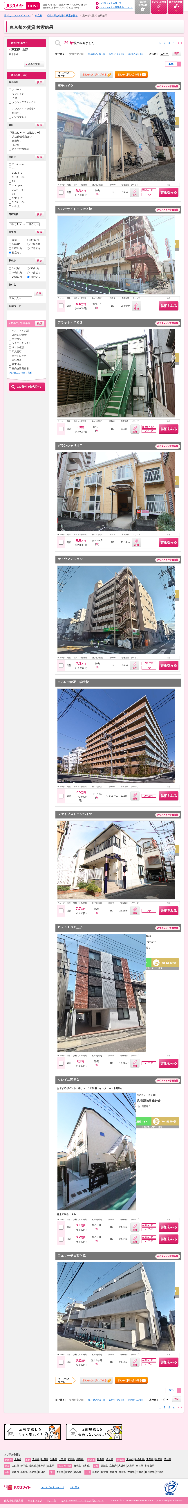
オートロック (19, 355)
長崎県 (113, 1472)
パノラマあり (19, 117)
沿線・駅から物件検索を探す (62, 15)
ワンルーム (18, 164)
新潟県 (77, 1465)
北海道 (17, 1459)
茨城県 (167, 1459)
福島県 (80, 1459)
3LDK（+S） (19, 202)
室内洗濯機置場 (20, 368)
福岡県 (95, 1472)
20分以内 (17, 276)
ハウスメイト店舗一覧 (111, 3)
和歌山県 (149, 1465)
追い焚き (16, 360)
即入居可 (16, 351)
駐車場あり (18, 364)
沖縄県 (159, 1472)
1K (13, 168)
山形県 (62, 1459)
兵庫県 (130, 1465)
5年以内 (16, 244)
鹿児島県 (150, 1472)
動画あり (17, 113)
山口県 (41, 1472)
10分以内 (17, 272)
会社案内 (74, 1487)
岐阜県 (41, 1465)
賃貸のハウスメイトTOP (17, 15)
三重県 (50, 1465)
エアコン (16, 339)
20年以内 (35, 248)
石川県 (86, 1465)
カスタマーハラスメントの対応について (82, 1500)
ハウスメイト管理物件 (24, 108)
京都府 (113, 1465)
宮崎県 (139, 1472)
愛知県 (33, 1465)
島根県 (24, 1472)
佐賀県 (104, 1472)
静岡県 (24, 1465)
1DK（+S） (18, 172)
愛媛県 (68, 1472)
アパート (17, 89)
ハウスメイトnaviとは (52, 1487)
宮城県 (71, 1459)
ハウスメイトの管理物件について (116, 7)
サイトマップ (35, 1500)
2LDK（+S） (19, 189)
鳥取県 (15, 1472)
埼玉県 (158, 1459)
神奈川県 (140, 1459)
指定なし (17, 252)
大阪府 (121, 1465)
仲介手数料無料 (20, 149)
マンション (18, 93)
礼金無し (17, 144)
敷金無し (17, 140)
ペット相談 (18, 347)
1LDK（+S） (19, 177)
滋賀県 (104, 1465)
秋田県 (44, 1459)
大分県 (131, 1472)
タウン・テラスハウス (24, 102)
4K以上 (16, 206)
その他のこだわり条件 (20, 372)
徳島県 (77, 1472)
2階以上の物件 (20, 334)
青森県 (35, 1459)
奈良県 (139, 1465)
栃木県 (109, 1459)
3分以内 (16, 268)
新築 (14, 239)
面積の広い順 (135, 54)
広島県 (33, 1472)
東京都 (38, 15)
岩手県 (53, 1459)
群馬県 (100, 1459)
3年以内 (34, 239)
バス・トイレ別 (20, 330)
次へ (171, 63)
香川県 (60, 1472)
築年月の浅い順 (96, 54)
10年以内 (35, 244)
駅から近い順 (116, 54)
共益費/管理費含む (22, 136)
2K (13, 181)
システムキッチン (21, 343)
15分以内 (35, 272)
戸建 (14, 98)
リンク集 (51, 1500)
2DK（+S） (18, 185)
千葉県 (149, 1459)
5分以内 (34, 268)
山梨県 (15, 1465)
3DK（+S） (18, 198)
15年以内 (17, 248)
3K (13, 194)
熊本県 (122, 1472)
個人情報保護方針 (13, 1500)
